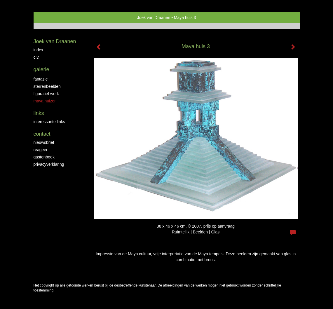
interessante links (49, 121)
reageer (41, 149)
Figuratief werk (46, 93)
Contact (42, 134)
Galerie (41, 69)
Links (39, 113)
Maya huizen (45, 101)
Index (38, 50)
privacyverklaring (49, 164)
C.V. (37, 57)
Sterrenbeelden (47, 86)
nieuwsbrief (44, 142)
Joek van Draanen (153, 17)
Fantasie (41, 79)
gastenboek (44, 157)
